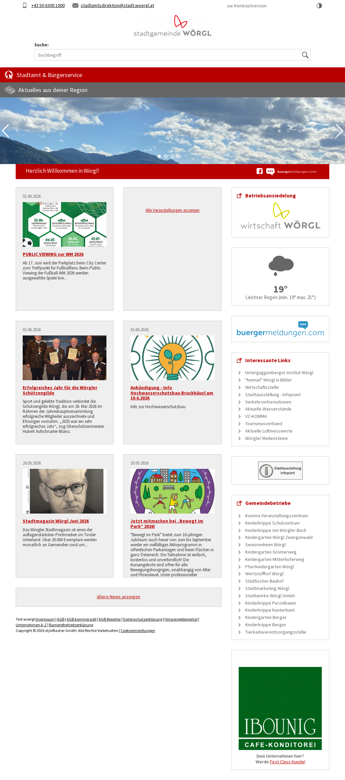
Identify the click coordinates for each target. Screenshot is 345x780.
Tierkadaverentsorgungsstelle (275, 632)
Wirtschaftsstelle (262, 387)
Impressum (45, 619)
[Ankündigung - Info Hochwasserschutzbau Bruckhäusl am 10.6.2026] (172, 357)
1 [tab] (159, 156)
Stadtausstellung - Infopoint (273, 395)
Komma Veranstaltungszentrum (276, 516)
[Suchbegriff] (172, 55)
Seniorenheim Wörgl (265, 545)
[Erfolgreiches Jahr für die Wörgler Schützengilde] (64, 357)
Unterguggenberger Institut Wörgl (279, 372)
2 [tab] (165, 156)
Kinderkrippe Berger (265, 625)
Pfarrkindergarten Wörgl (269, 567)
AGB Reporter (110, 619)
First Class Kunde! (287, 762)
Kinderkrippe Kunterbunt (270, 610)
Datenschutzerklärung (142, 619)
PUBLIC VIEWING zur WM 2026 (53, 254)
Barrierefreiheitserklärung (71, 624)
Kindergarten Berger (266, 617)
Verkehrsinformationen (268, 402)
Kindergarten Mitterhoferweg (274, 559)
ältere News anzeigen (118, 597)
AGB (60, 619)
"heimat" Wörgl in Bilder (268, 380)
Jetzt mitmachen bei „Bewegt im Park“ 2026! (166, 523)
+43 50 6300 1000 (48, 5)
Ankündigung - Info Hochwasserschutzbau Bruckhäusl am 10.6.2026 (171, 392)
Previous (5, 130)
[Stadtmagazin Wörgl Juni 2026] (64, 491)
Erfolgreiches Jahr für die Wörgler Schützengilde (60, 390)
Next (339, 130)
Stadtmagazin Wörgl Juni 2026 (56, 521)
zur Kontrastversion (247, 6)
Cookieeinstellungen (137, 630)
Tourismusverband (263, 424)
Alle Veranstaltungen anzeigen (172, 210)
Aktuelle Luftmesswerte (269, 431)
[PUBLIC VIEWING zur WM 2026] (64, 224)
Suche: (41, 45)
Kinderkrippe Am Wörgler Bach (275, 530)
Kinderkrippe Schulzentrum (272, 523)
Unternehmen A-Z (31, 624)
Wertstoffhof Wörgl (264, 574)
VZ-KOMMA (256, 416)
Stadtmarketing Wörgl (267, 588)
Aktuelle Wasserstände (268, 409)
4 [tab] (179, 156)
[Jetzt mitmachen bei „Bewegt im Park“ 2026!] (172, 491)
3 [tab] (172, 156)
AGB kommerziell (81, 619)
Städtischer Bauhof (264, 581)
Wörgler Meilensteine (266, 438)
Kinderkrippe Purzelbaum (270, 603)
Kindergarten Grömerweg (271, 552)
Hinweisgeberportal (181, 619)
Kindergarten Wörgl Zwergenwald (279, 537)
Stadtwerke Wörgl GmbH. (270, 596)
